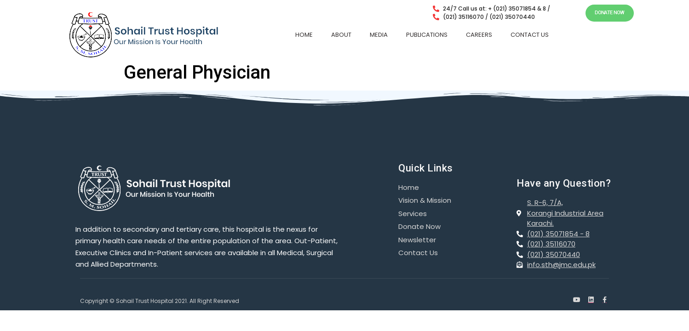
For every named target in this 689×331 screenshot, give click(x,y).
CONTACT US (530, 34)
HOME (304, 34)
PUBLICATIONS (427, 34)
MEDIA (379, 34)
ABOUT (341, 34)
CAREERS (479, 34)
